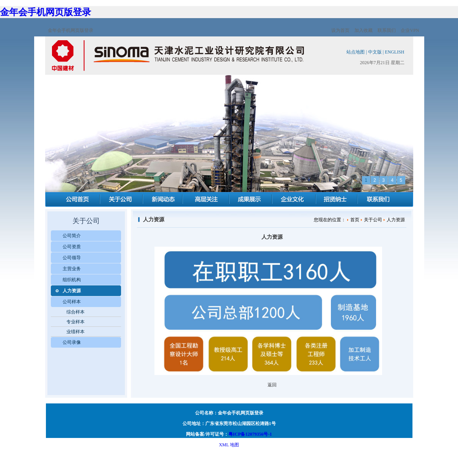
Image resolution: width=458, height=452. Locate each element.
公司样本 (72, 301)
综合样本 (75, 312)
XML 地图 (229, 444)
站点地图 (355, 52)
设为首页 (340, 30)
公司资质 (72, 246)
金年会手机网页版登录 (45, 12)
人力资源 (72, 290)
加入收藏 (363, 30)
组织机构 (72, 279)
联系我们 (387, 30)
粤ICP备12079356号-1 (250, 434)
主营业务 (72, 268)
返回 (272, 384)
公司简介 (72, 235)
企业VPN (410, 30)
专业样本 (75, 321)
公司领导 (72, 257)
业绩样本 (75, 331)
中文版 (375, 52)
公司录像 (72, 342)
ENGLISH (394, 52)
